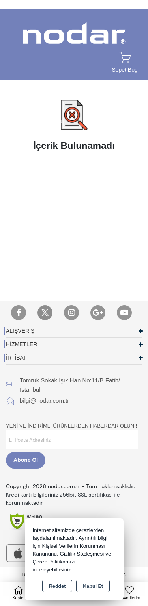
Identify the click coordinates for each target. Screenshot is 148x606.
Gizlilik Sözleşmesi (82, 554)
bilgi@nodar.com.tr (44, 400)
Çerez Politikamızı (54, 562)
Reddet (57, 586)
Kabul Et (93, 586)
